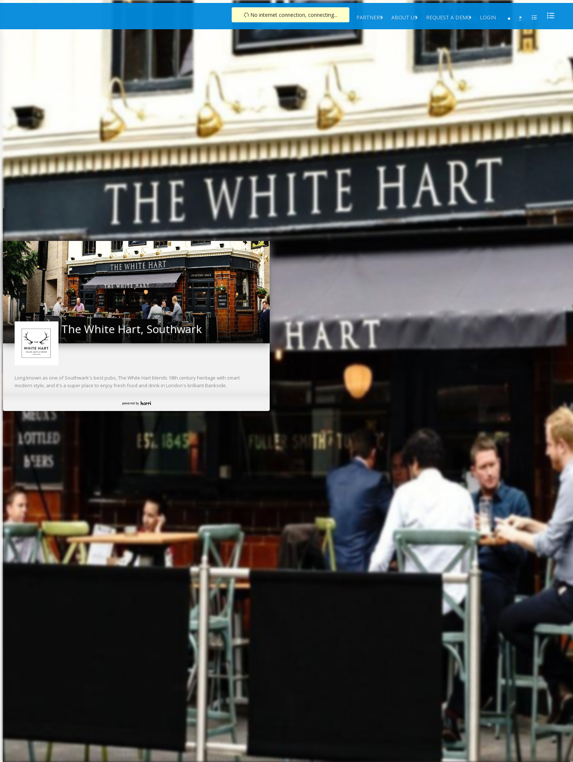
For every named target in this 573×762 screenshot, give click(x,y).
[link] (262, 249)
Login (488, 17)
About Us (404, 17)
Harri (146, 403)
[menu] (548, 15)
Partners (369, 17)
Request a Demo (448, 17)
